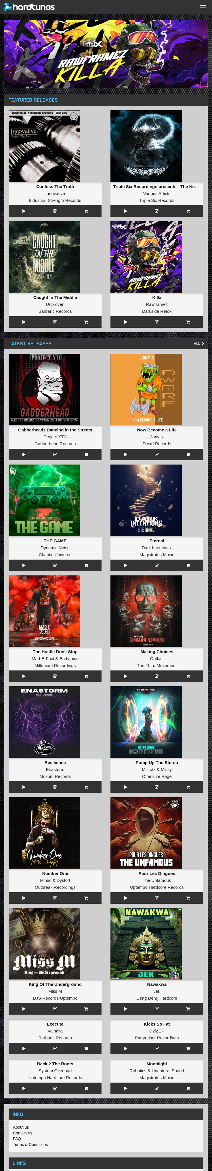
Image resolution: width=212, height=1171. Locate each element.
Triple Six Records (156, 200)
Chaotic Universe (55, 554)
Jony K (156, 436)
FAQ (17, 1138)
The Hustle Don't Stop (55, 651)
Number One (55, 873)
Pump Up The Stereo (156, 762)
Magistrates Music (157, 554)
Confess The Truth (55, 186)
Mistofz (149, 769)
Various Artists (157, 193)
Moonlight (156, 1063)
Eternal (157, 540)
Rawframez (157, 304)
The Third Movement (157, 665)
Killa (156, 297)
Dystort (63, 880)
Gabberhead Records (55, 443)
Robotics (138, 1070)
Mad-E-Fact (43, 658)
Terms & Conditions (30, 1144)
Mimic (45, 880)
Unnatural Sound (168, 1070)
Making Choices (156, 651)
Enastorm (55, 769)
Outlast (157, 658)
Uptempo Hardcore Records (157, 887)
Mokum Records (55, 776)
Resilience (55, 762)
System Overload (55, 1070)
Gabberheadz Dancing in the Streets (55, 429)
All (199, 343)
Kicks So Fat (157, 1024)
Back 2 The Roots (55, 1063)
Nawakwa (157, 984)
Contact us (22, 1133)
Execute (55, 1024)
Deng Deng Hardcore (156, 998)
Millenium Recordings (55, 665)
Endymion (69, 658)
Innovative (55, 193)
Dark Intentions (156, 547)
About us (21, 1127)
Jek (157, 991)
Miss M (55, 991)
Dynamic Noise (55, 547)
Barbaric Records (55, 311)
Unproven (55, 304)
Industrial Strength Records (55, 200)
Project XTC (55, 436)
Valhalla (55, 1030)
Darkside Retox (157, 311)
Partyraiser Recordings (157, 1037)
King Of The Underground (55, 984)
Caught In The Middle (55, 297)
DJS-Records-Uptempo (55, 998)
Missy (166, 769)
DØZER (157, 1030)
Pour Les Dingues (156, 873)
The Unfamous (157, 880)
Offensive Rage (157, 776)
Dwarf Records (157, 443)
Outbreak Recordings (55, 887)
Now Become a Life (157, 429)
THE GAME (55, 540)
